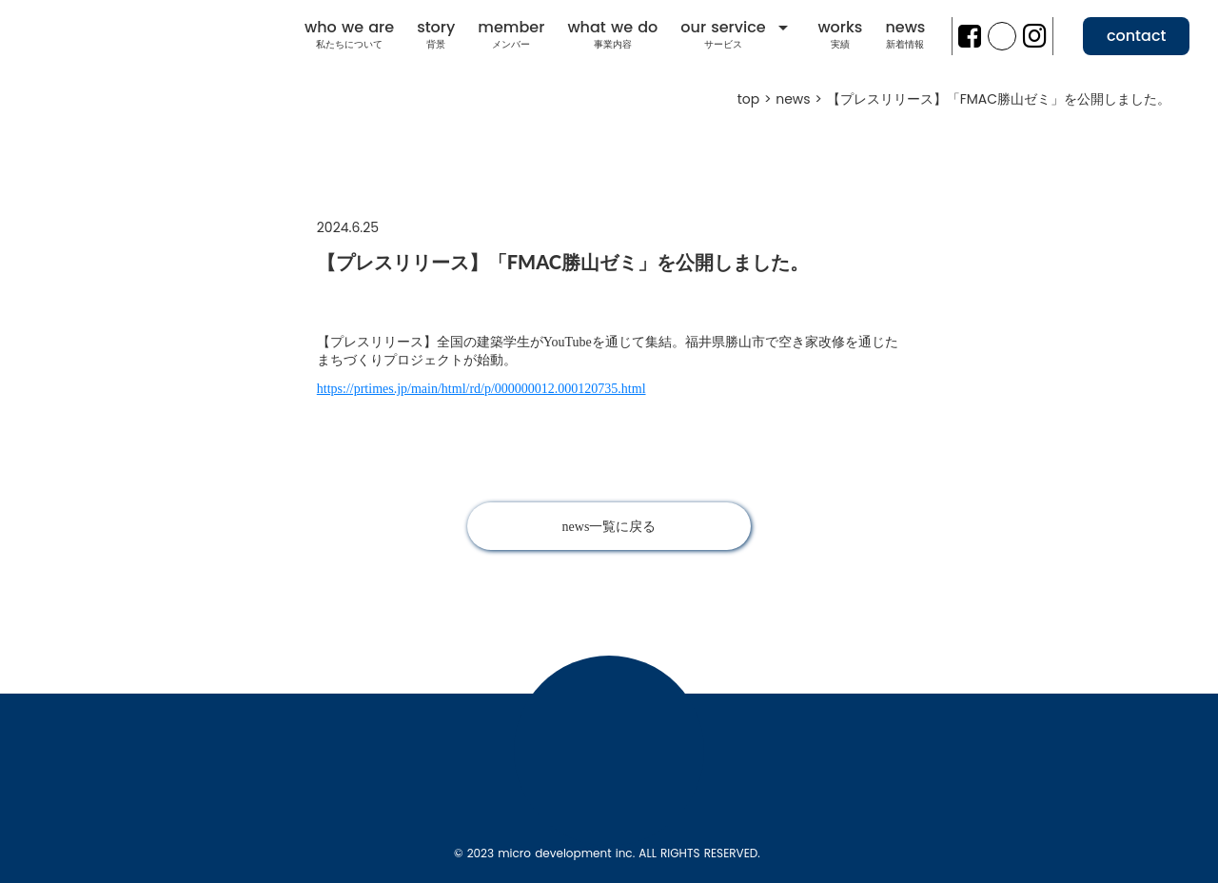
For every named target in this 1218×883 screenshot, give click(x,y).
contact (1137, 36)
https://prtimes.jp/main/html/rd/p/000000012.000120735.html (481, 389)
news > (801, 99)
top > (756, 99)
